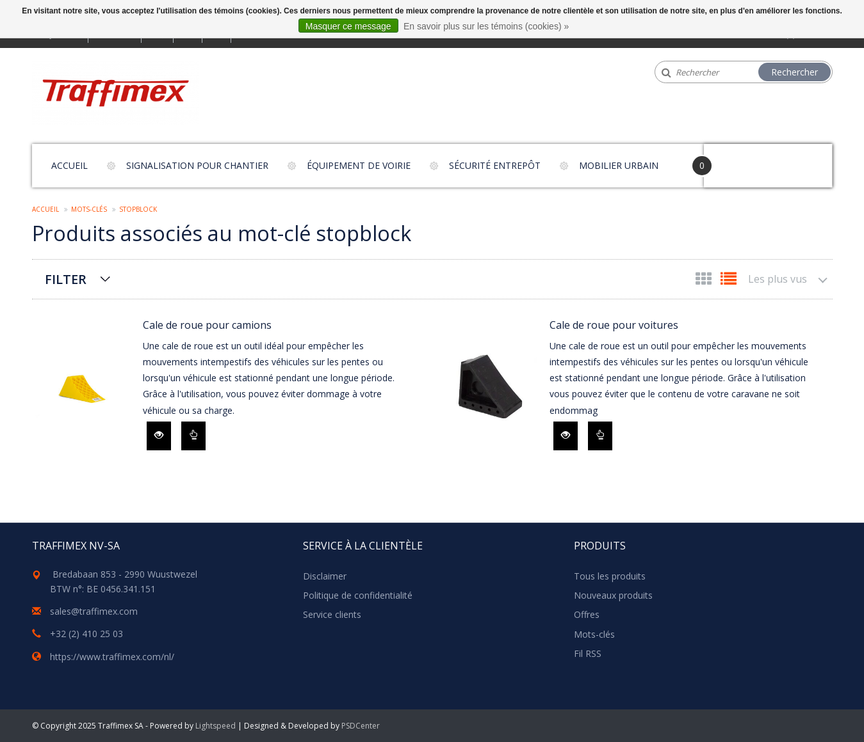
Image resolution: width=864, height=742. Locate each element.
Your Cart (740, 160)
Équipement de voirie (359, 165)
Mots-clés (89, 209)
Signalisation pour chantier (197, 165)
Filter (65, 279)
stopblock (138, 209)
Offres (586, 614)
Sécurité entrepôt (495, 165)
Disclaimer (324, 576)
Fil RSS (587, 653)
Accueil (69, 165)
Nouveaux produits (613, 595)
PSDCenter (360, 725)
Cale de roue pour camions (207, 325)
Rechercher (794, 72)
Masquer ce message (348, 26)
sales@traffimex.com (94, 611)
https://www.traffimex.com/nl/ (112, 657)
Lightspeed (215, 725)
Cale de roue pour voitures (614, 325)
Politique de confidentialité (357, 595)
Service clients (332, 614)
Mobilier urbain (618, 165)
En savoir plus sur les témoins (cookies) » (486, 26)
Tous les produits (610, 576)
